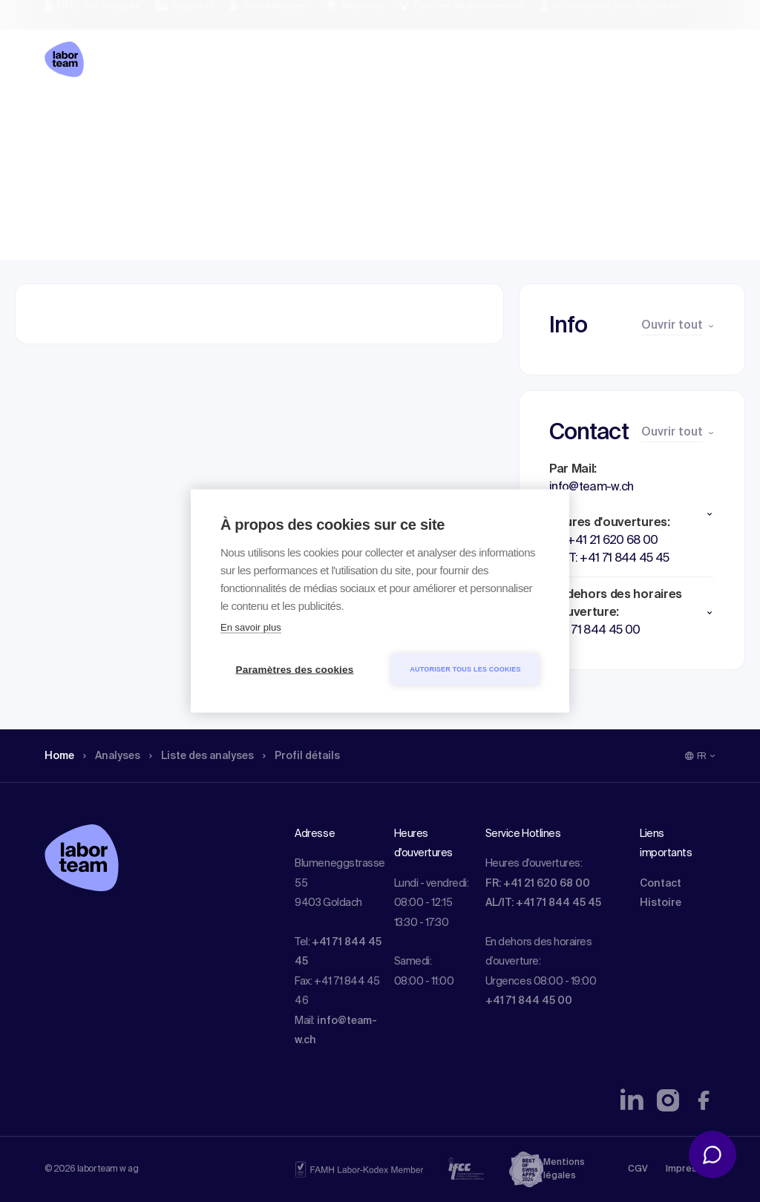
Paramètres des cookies (295, 669)
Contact (660, 883)
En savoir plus (250, 627)
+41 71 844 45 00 (528, 1001)
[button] (632, 514)
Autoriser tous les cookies (465, 669)
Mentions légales (564, 1169)
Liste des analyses (217, 115)
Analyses (118, 115)
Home (61, 115)
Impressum (690, 1169)
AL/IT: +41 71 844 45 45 (543, 903)
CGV (638, 1169)
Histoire (660, 903)
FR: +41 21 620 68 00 (537, 883)
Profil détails (327, 115)
